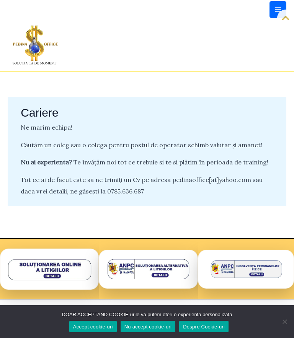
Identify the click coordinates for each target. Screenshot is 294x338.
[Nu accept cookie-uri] (284, 321)
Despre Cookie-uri (204, 327)
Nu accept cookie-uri (148, 327)
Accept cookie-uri (93, 327)
